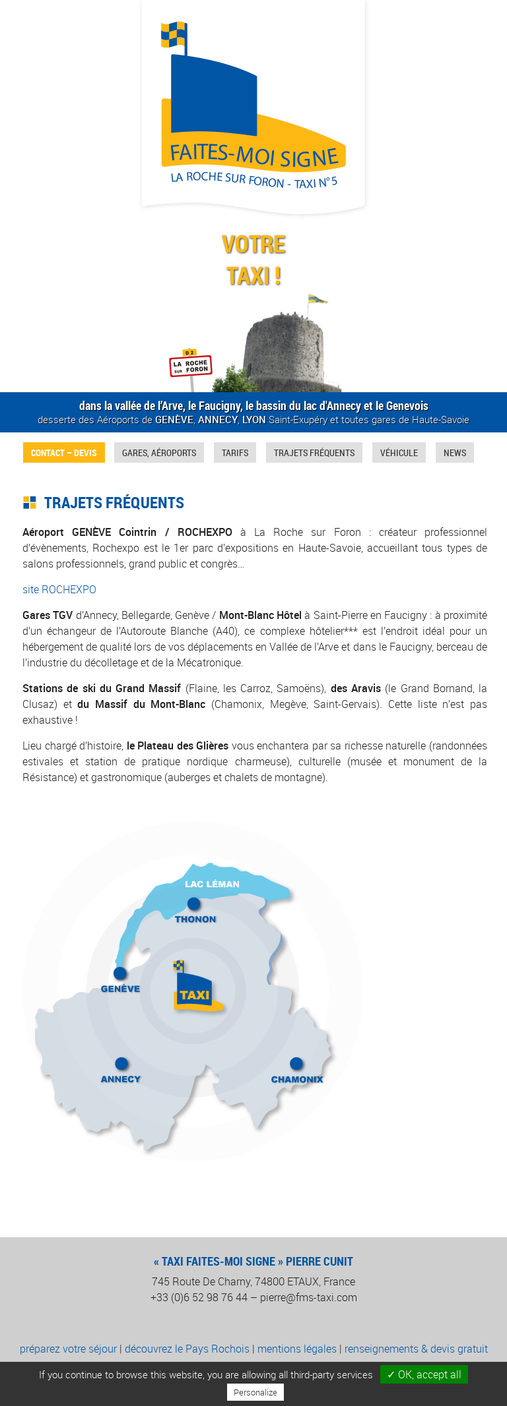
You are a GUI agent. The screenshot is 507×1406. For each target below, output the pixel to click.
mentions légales (297, 1348)
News (455, 452)
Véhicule (399, 452)
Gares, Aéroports (159, 452)
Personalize (255, 1392)
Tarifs (235, 452)
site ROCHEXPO (59, 589)
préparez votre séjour (68, 1348)
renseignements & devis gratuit (416, 1348)
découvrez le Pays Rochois (187, 1348)
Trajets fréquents (314, 452)
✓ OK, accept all (424, 1374)
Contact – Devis (64, 452)
